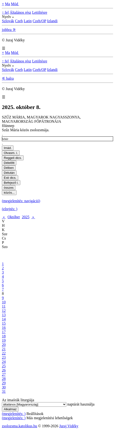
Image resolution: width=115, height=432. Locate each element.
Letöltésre (39, 12)
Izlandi (52, 21)
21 (4, 349)
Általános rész (20, 12)
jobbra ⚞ (9, 30)
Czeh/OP (39, 21)
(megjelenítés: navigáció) (21, 201)
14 (4, 319)
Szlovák (8, 21)
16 (4, 328)
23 (4, 357)
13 (4, 315)
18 (4, 336)
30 (4, 387)
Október (14, 217)
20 (4, 345)
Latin (28, 21)
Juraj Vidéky (68, 426)
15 (4, 323)
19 (4, 340)
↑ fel (5, 12)
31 (4, 391)
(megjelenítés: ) (14, 414)
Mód (15, 4)
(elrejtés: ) (9, 209)
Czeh (19, 21)
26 (4, 370)
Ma (7, 4)
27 (4, 374)
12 (4, 311)
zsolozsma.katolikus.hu (19, 426)
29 (4, 383)
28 (4, 379)
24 (4, 362)
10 (4, 302)
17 (4, 332)
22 (4, 353)
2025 (25, 217)
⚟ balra (8, 78)
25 (4, 366)
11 (3, 306)
